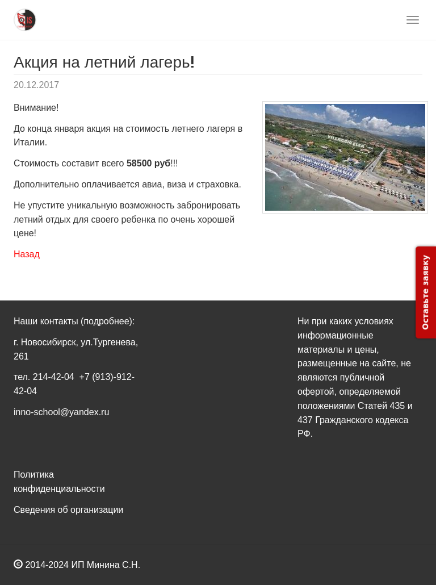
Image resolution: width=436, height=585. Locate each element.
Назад (27, 254)
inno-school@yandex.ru (61, 412)
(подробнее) (106, 321)
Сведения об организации (68, 510)
